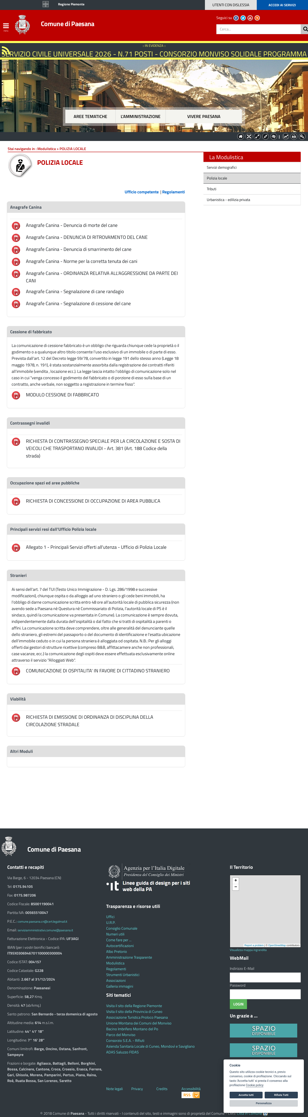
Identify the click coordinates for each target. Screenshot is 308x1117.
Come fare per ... (118, 940)
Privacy (137, 1089)
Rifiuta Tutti (281, 1095)
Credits (161, 1089)
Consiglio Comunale (121, 928)
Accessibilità (191, 1089)
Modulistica (115, 963)
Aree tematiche (90, 116)
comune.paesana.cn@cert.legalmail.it (42, 921)
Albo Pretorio (116, 951)
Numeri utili (115, 934)
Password (238, 985)
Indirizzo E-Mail (242, 968)
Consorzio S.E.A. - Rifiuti (125, 1040)
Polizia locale (216, 178)
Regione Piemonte (71, 4)
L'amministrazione (141, 116)
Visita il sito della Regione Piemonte (134, 1006)
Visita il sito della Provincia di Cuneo (134, 1011)
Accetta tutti (246, 1095)
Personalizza (264, 1103)
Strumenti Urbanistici (122, 974)
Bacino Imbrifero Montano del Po (132, 1029)
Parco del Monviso (120, 1035)
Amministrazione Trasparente (129, 957)
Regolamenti (116, 969)
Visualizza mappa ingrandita (248, 949)
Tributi (211, 189)
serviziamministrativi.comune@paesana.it (45, 930)
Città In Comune (249, 1113)
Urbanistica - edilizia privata (228, 199)
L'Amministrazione (151, 136)
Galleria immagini (119, 986)
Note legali (114, 1089)
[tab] (96, 207)
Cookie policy (254, 1085)
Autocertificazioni (120, 945)
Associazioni (116, 980)
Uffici (110, 917)
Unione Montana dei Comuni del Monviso (139, 1023)
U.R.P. (111, 922)
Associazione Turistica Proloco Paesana (137, 1017)
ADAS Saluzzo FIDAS (122, 1052)
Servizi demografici (221, 167)
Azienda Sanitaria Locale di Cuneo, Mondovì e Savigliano (150, 1046)
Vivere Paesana (203, 116)
